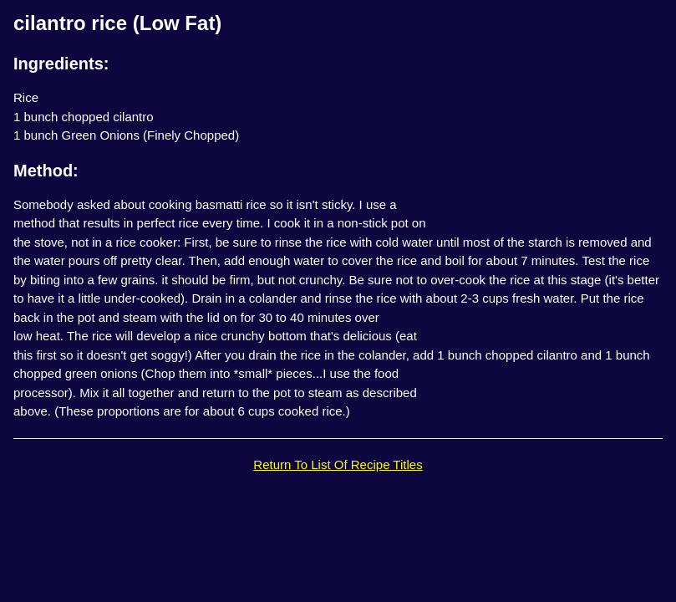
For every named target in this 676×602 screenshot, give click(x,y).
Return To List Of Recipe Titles (337, 464)
